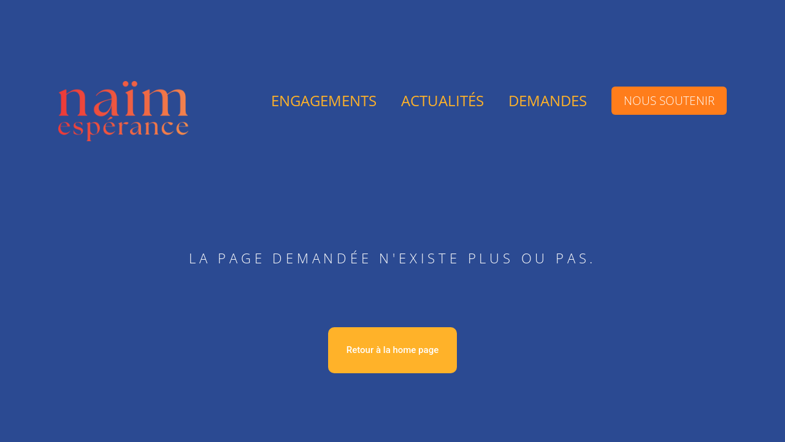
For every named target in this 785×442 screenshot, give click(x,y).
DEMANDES (547, 100)
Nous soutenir (669, 100)
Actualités (442, 100)
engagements (324, 100)
